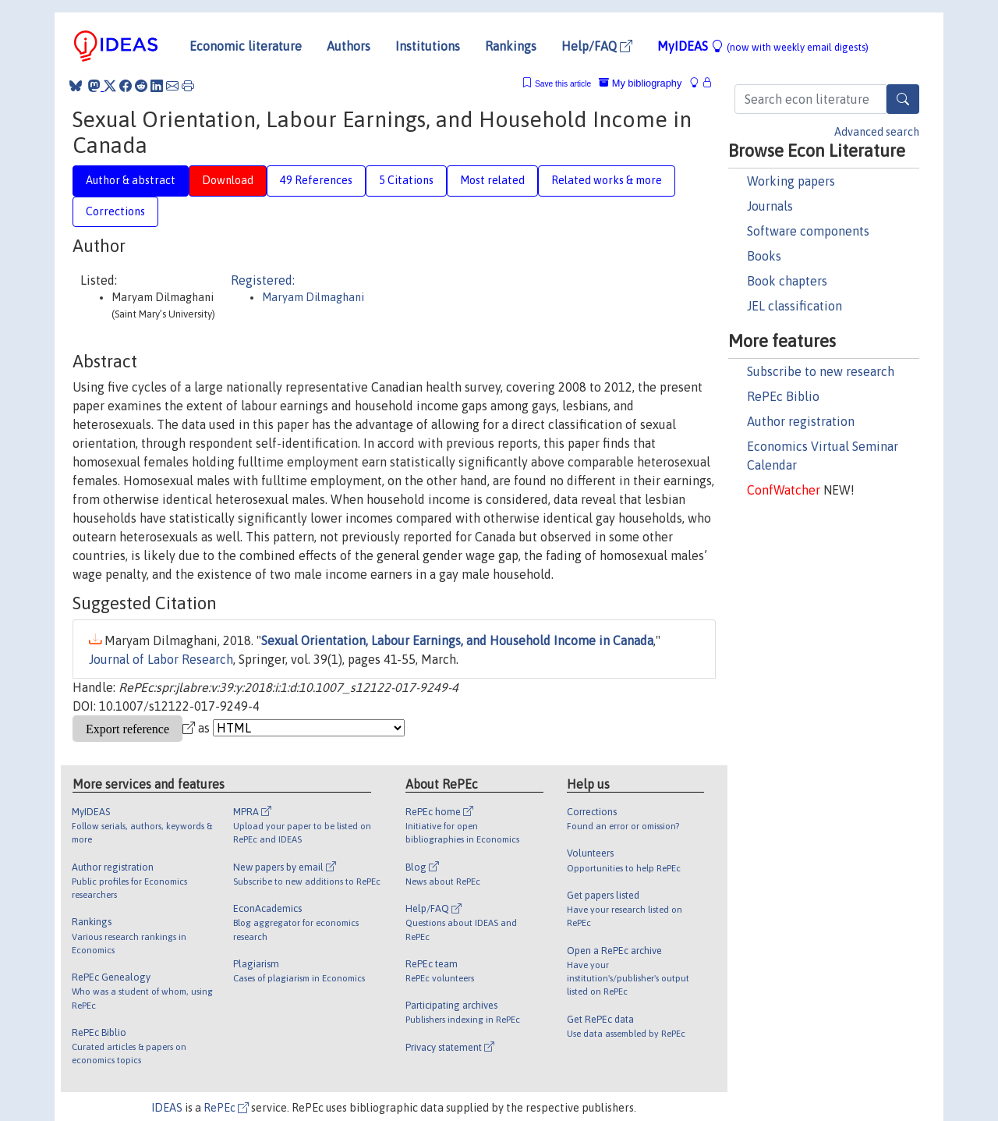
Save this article (563, 84)
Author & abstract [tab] (130, 180)
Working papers (791, 181)
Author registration (801, 421)
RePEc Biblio (783, 396)
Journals (770, 206)
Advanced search (876, 132)
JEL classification (794, 306)
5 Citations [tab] (406, 180)
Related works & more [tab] (606, 180)
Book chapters (787, 281)
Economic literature (245, 46)
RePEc (226, 1107)
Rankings (510, 46)
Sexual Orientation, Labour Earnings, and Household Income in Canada (457, 640)
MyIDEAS (763, 46)
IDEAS (166, 1107)
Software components (808, 231)
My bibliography (640, 83)
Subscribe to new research (820, 371)
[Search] (903, 99)
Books (764, 256)
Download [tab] (227, 180)
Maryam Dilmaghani (313, 297)
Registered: (263, 280)
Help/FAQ (596, 46)
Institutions (427, 46)
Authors (348, 46)
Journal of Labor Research (161, 659)
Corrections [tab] (115, 211)
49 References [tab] (316, 180)
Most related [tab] (492, 180)
